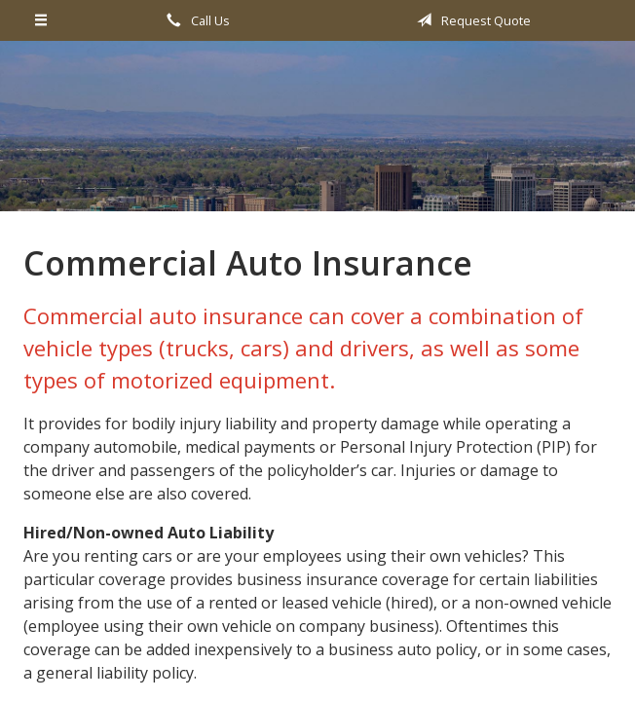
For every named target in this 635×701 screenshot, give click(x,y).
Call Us (195, 20)
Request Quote (470, 20)
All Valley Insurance (317, 135)
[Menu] (41, 20)
